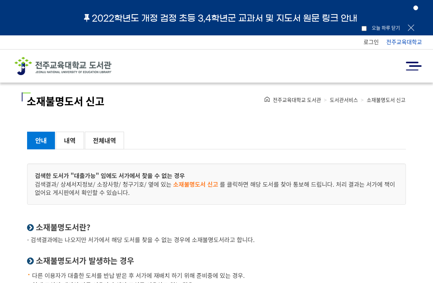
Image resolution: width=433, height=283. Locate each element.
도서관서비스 (344, 99)
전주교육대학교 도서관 (297, 99)
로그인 (371, 42)
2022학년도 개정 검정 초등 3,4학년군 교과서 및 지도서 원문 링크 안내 (220, 18)
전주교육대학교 (404, 42)
